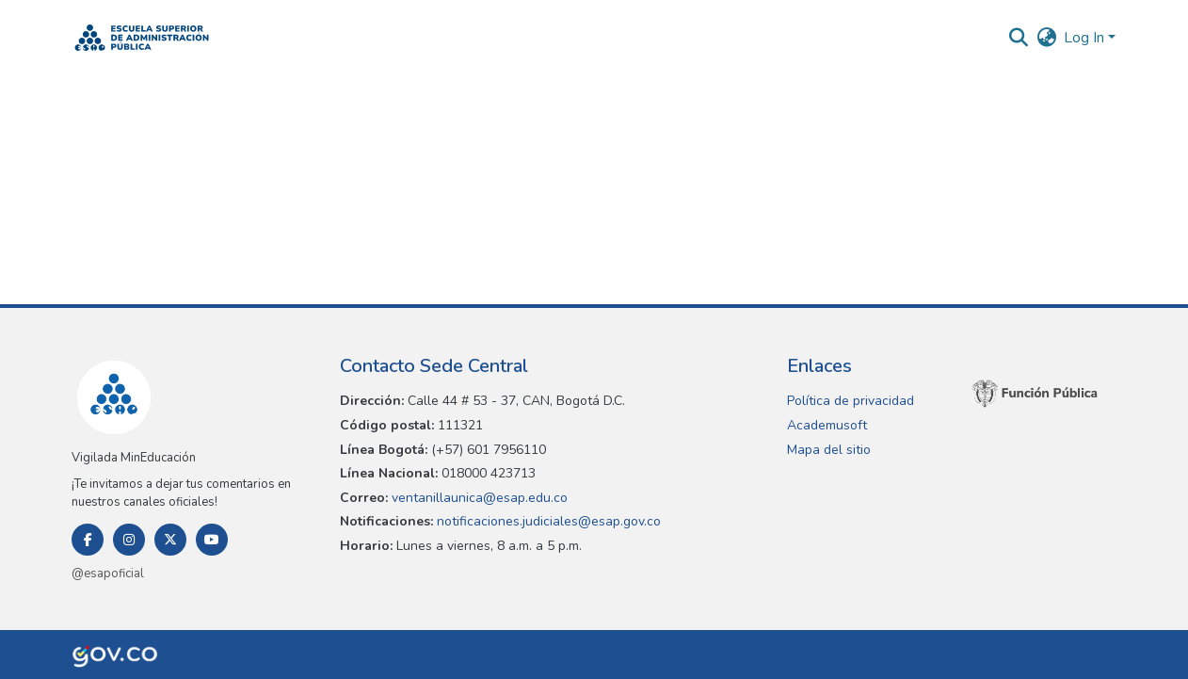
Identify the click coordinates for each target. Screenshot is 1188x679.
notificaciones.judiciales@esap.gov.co (547, 521)
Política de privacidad (850, 401)
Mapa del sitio (829, 450)
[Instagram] (129, 540)
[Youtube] (212, 540)
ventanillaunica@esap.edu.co (478, 498)
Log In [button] (1086, 37)
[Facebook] (88, 540)
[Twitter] (170, 540)
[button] (142, 38)
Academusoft (827, 425)
